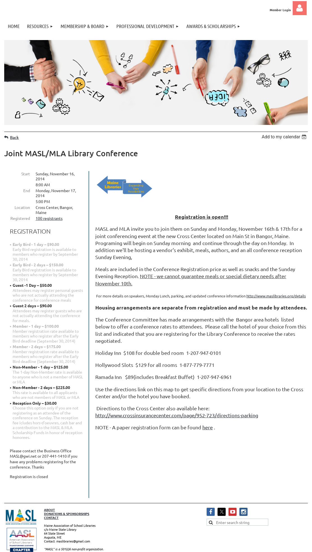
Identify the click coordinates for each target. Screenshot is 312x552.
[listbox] (285, 136)
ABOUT (49, 491)
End (26, 190)
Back (14, 137)
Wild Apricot (241, 545)
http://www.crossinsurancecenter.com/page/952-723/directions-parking (176, 415)
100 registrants (49, 218)
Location (22, 207)
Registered (20, 218)
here (207, 427)
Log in (300, 8)
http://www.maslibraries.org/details (276, 296)
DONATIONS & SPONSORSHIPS (66, 495)
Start (25, 173)
